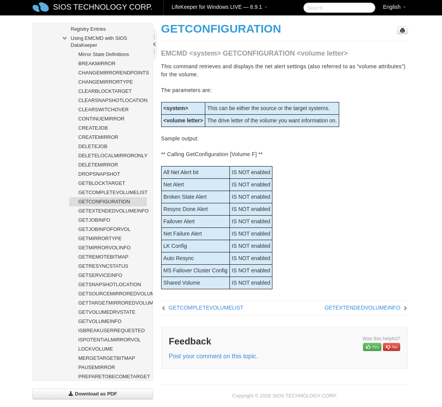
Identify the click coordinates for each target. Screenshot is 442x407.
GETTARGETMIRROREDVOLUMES (112, 303)
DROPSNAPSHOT (99, 174)
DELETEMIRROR (98, 165)
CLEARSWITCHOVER (103, 109)
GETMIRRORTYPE (100, 238)
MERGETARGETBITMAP (106, 358)
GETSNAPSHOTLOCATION (109, 284)
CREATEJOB (93, 128)
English (394, 7)
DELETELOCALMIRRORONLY (112, 155)
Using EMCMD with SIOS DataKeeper (94, 41)
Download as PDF (92, 394)
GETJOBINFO (94, 220)
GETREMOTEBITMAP (103, 257)
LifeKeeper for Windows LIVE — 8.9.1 (219, 7)
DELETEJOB (92, 146)
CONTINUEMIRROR (101, 119)
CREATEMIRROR (98, 137)
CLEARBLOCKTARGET (105, 91)
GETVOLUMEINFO (100, 321)
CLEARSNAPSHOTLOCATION (112, 100)
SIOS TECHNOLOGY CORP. (102, 7)
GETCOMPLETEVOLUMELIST (112, 192)
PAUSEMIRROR (96, 367)
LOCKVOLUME (95, 349)
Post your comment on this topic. (213, 356)
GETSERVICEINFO (100, 275)
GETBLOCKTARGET (101, 183)
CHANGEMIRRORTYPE (105, 82)
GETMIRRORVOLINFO (104, 247)
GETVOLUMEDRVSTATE (106, 312)
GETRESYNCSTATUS (103, 266)
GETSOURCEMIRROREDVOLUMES (112, 294)
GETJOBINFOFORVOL (104, 229)
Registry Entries (88, 29)
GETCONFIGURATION (104, 201)
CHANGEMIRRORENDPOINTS (112, 73)
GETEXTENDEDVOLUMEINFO (112, 211)
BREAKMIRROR (96, 63)
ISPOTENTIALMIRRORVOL (109, 340)
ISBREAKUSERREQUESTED (111, 330)
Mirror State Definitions (103, 54)
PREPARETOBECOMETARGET (112, 376)
